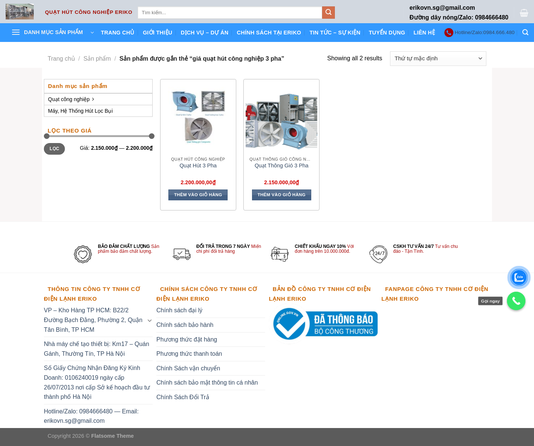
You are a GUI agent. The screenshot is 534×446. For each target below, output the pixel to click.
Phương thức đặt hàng (186, 339)
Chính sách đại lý (179, 310)
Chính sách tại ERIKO (269, 33)
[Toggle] (150, 320)
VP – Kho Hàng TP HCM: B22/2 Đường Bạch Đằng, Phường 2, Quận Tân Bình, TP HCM (93, 320)
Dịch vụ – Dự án (204, 33)
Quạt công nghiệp (71, 99)
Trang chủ (118, 33)
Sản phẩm (97, 58)
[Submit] (328, 12)
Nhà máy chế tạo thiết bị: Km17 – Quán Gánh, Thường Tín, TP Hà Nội (96, 349)
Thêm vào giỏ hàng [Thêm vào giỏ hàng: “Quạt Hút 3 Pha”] (198, 194)
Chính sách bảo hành (184, 325)
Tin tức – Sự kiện (334, 33)
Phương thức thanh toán (189, 354)
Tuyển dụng (387, 33)
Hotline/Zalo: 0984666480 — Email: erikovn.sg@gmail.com (91, 416)
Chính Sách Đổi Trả (182, 397)
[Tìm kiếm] (525, 32)
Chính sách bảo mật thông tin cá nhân (207, 382)
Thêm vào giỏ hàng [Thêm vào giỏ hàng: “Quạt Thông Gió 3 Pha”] (282, 194)
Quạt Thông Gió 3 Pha (282, 166)
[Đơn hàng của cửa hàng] (438, 58)
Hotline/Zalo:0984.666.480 (484, 32)
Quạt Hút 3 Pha (198, 166)
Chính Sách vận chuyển (188, 368)
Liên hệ (424, 33)
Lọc (54, 148)
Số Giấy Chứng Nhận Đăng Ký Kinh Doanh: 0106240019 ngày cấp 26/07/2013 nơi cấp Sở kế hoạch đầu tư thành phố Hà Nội (97, 382)
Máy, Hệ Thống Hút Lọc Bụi (80, 111)
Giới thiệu (157, 33)
